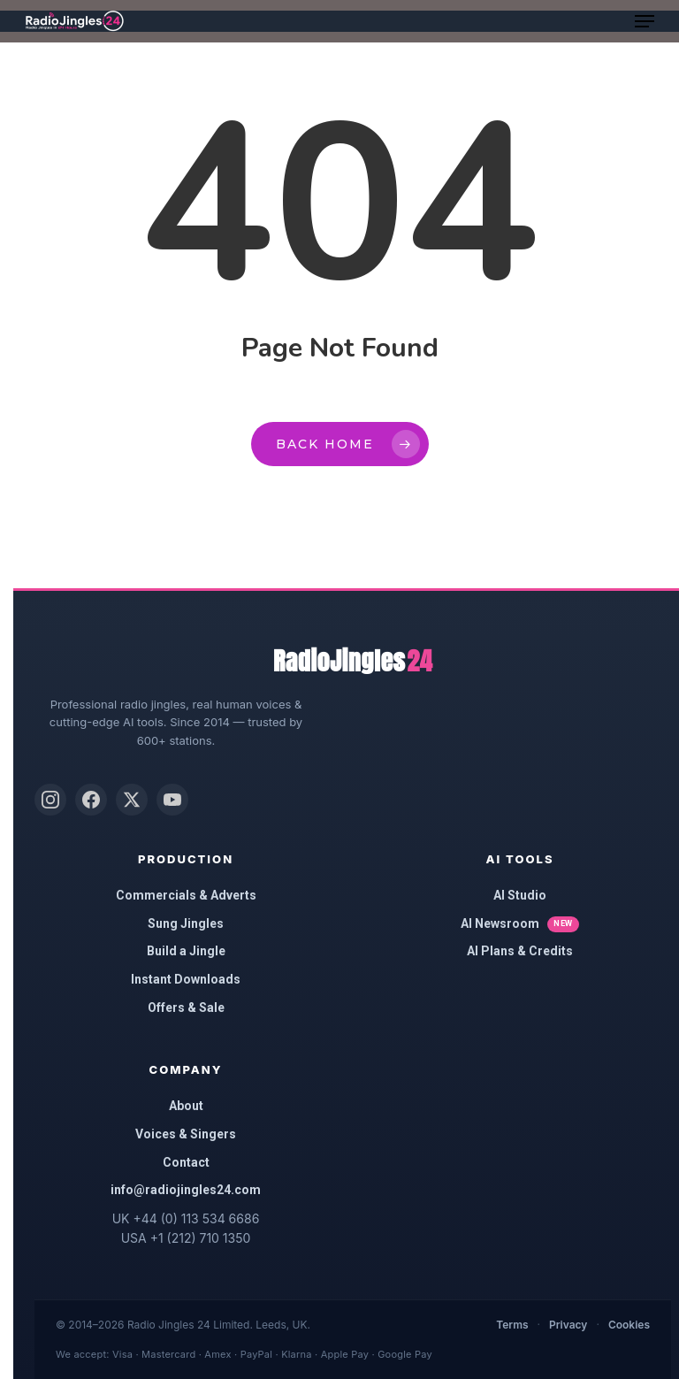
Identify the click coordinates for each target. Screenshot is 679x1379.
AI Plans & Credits (520, 951)
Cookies (629, 1324)
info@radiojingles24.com (186, 1190)
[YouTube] (172, 800)
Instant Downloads (185, 979)
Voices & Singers (185, 1134)
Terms (512, 1324)
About (186, 1106)
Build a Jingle (186, 951)
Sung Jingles (186, 923)
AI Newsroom (520, 924)
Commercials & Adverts (186, 895)
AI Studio (519, 895)
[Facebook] (91, 800)
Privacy (568, 1324)
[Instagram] (50, 800)
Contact (186, 1162)
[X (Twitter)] (132, 800)
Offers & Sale (186, 1007)
